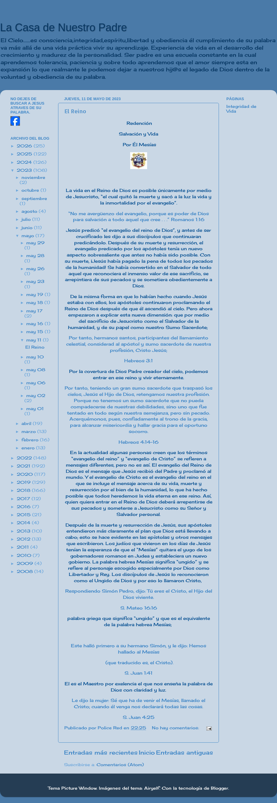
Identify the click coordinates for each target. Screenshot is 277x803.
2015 (24, 514)
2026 (25, 146)
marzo (29, 431)
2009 (26, 563)
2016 (24, 506)
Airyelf (151, 788)
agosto (30, 211)
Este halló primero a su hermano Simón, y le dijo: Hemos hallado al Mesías (138, 649)
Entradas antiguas (184, 752)
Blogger (219, 788)
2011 (23, 547)
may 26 (35, 268)
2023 (25, 170)
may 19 (35, 294)
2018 (24, 490)
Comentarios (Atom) (120, 764)
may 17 (34, 310)
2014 (24, 522)
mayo (28, 235)
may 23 (35, 281)
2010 (25, 555)
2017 (24, 498)
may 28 (35, 255)
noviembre (33, 177)
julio (26, 219)
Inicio (147, 752)
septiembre (34, 198)
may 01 (35, 408)
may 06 (36, 382)
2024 (25, 162)
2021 (24, 466)
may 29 (35, 242)
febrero (30, 439)
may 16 (35, 323)
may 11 (34, 340)
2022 (25, 458)
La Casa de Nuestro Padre (63, 27)
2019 (24, 482)
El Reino (75, 111)
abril (27, 423)
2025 (25, 154)
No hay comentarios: (176, 727)
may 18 (35, 302)
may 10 (35, 357)
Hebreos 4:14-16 (138, 442)
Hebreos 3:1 (138, 360)
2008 (25, 571)
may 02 (35, 395)
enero (28, 447)
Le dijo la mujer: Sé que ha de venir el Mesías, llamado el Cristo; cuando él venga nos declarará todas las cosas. (138, 703)
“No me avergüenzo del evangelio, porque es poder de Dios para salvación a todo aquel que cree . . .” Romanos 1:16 (138, 217)
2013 (24, 531)
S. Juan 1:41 (138, 673)
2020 (25, 474)
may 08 (35, 369)
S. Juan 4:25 (139, 717)
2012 (24, 539)
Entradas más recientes (101, 752)
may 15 (35, 331)
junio (27, 227)
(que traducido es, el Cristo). (138, 662)
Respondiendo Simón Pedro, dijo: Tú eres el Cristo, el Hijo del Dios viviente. (138, 594)
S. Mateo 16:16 (138, 608)
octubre (31, 190)
